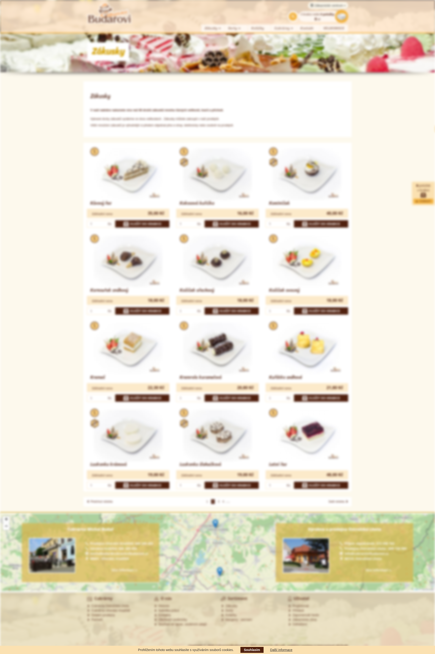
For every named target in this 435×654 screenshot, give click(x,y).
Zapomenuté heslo (303, 615)
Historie (161, 606)
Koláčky (257, 28)
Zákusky (213, 28)
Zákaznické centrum (328, 5)
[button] (215, 523)
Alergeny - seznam (236, 619)
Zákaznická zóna (302, 619)
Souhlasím (252, 650)
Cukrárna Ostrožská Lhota (108, 606)
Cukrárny (284, 28)
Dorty (234, 28)
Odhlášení (297, 624)
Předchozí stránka (100, 501)
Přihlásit (296, 610)
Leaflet (414, 589)
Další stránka (338, 501)
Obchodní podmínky (170, 619)
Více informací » (378, 570)
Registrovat (298, 606)
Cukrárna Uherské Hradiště (108, 610)
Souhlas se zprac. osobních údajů (180, 624)
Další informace (281, 650)
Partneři (95, 619)
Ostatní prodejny (101, 615)
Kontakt (307, 28)
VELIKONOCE (334, 28)
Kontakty (162, 615)
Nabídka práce (166, 610)
